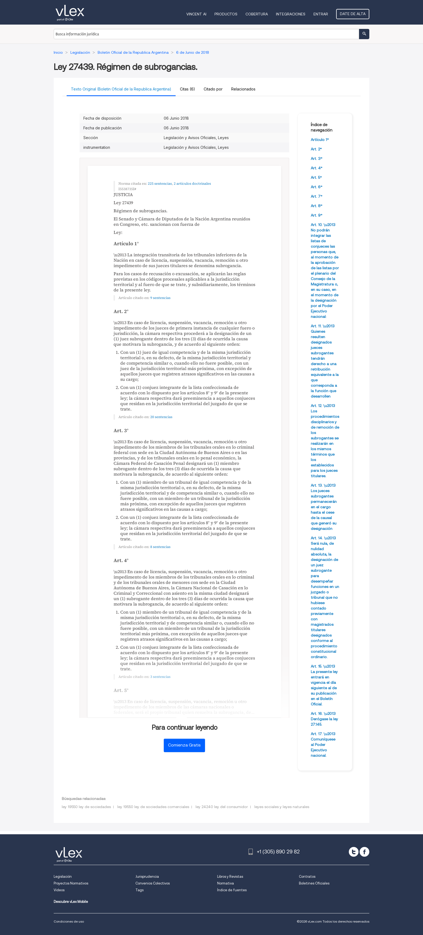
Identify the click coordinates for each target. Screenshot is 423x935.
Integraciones (290, 14)
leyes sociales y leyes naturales (281, 807)
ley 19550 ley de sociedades (86, 807)
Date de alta (353, 14)
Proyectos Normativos (71, 883)
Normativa (225, 883)
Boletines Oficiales (314, 883)
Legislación (63, 877)
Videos (59, 890)
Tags (139, 890)
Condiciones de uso (69, 921)
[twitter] (354, 852)
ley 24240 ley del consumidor (222, 807)
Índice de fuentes (232, 890)
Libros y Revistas (230, 877)
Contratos (307, 877)
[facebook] (364, 852)
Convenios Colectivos (152, 883)
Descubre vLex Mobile (71, 902)
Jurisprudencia (147, 877)
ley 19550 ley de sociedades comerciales (153, 807)
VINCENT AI (196, 14)
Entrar (320, 14)
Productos (225, 14)
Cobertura (256, 14)
